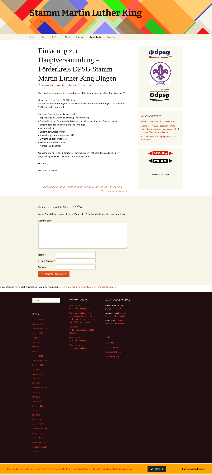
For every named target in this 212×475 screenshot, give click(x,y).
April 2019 (36, 378)
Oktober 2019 (38, 374)
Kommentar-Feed (113, 352)
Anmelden (109, 342)
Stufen (55, 37)
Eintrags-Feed (111, 347)
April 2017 (36, 401)
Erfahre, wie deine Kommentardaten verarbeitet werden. (87, 286)
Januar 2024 (37, 319)
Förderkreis (95, 37)
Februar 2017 (38, 406)
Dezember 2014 (39, 442)
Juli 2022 (36, 342)
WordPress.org (112, 356)
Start (31, 37)
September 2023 (39, 328)
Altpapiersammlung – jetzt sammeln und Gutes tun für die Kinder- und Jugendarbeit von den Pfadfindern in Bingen (160, 128)
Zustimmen (157, 468)
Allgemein (72, 85)
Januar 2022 (37, 355)
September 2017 (39, 387)
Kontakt (80, 37)
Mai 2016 (36, 415)
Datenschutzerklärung (193, 468)
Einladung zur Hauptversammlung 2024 (158, 121)
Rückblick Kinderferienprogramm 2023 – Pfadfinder (82, 329)
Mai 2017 (36, 396)
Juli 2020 (36, 369)
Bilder (67, 37)
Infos (42, 37)
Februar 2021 (38, 365)
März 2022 (36, 351)
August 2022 (37, 337)
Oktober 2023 (38, 324)
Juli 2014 (36, 451)
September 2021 (39, 360)
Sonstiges (111, 37)
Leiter (91, 85)
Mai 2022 (36, 346)
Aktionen (63, 85)
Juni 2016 (36, 410)
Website (42, 267)
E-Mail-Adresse (46, 260)
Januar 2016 (37, 424)
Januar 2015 (37, 437)
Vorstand (99, 85)
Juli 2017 (36, 392)
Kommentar (45, 220)
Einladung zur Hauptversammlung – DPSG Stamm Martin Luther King (80, 186)
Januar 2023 (37, 333)
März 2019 (36, 383)
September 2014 (39, 446)
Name (42, 254)
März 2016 (36, 419)
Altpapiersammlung (114, 191)
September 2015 (39, 428)
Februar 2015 (38, 433)
